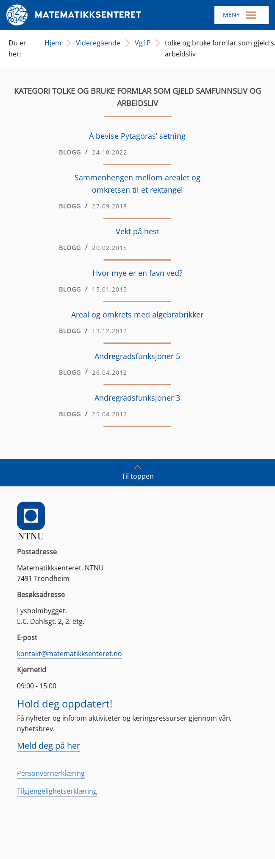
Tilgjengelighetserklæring (57, 791)
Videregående (98, 43)
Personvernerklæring (51, 773)
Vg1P (143, 43)
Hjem (52, 43)
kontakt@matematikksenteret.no (69, 653)
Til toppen (138, 472)
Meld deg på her (48, 745)
